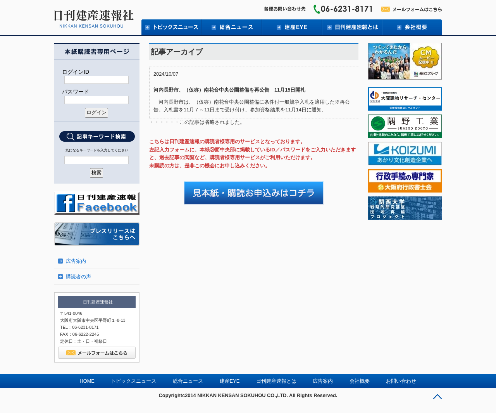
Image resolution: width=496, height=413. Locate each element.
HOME (87, 381)
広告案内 (76, 261)
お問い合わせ (401, 381)
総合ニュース (232, 27)
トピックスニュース (133, 381)
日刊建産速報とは (352, 27)
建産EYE (292, 27)
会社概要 (412, 27)
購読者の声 (78, 276)
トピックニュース (171, 27)
